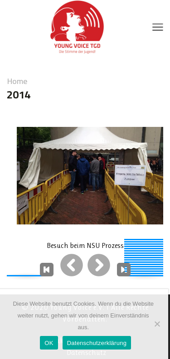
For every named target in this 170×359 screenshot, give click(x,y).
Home (17, 81)
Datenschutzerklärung (96, 343)
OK (48, 343)
